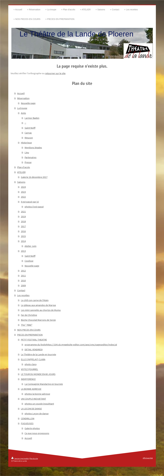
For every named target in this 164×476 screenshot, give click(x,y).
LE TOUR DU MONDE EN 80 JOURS (38, 374)
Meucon (29, 137)
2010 (23, 280)
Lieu (27, 152)
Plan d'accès (23, 167)
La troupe (22, 108)
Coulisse (29, 260)
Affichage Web (148, 458)
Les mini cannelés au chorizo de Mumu (41, 310)
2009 (23, 285)
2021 (23, 211)
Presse (28, 162)
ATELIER (21, 172)
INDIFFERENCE (28, 379)
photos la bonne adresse (37, 393)
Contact (21, 290)
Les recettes (23, 295)
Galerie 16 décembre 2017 (34, 177)
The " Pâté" (26, 324)
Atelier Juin (30, 246)
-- (25, 122)
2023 (23, 191)
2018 (23, 221)
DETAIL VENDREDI (34, 349)
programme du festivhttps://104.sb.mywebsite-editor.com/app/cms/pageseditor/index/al (71, 344)
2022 (23, 196)
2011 (23, 275)
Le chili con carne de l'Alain (35, 300)
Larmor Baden (32, 117)
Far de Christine (29, 315)
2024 (23, 186)
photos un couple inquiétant (39, 403)
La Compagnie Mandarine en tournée (44, 383)
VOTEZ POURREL (29, 369)
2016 (23, 231)
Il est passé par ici (30, 201)
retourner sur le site (55, 73)
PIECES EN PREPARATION (30, 334)
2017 (23, 226)
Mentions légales (33, 147)
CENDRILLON (27, 418)
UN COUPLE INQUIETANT (33, 398)
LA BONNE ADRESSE (31, 388)
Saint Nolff (30, 127)
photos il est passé (34, 206)
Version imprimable (20, 458)
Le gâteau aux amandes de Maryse (38, 305)
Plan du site (34, 458)
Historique (26, 142)
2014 (23, 241)
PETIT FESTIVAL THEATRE (34, 339)
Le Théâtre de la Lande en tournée (38, 354)
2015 (23, 236)
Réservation (23, 98)
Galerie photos (32, 428)
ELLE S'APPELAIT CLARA (33, 359)
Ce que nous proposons (37, 433)
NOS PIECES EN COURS (29, 329)
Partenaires (30, 157)
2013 (23, 250)
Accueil (21, 93)
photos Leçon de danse (37, 413)
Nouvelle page (28, 103)
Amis (23, 113)
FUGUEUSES (27, 423)
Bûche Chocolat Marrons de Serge (38, 319)
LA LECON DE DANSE (31, 408)
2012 (23, 270)
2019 (23, 216)
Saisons (21, 182)
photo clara (30, 364)
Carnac (28, 132)
